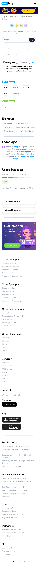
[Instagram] (3, 394)
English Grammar (8, 551)
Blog (3, 17)
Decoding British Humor (11, 466)
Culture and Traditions (10, 511)
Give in (4, 344)
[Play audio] (32, 62)
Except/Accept (7, 313)
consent (25, 107)
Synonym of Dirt (8, 288)
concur (15, 107)
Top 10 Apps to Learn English (13, 487)
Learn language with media (12, 514)
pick (15, 49)
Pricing (4, 379)
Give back (5, 341)
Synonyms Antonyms (25, 17)
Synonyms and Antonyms (12, 529)
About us (5, 363)
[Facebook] (7, 394)
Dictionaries (12, 17)
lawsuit (6, 49)
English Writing (8, 554)
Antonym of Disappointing (12, 276)
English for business (10, 518)
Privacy (5, 375)
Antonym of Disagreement (12, 263)
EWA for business (9, 382)
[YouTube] (15, 394)
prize (16, 54)
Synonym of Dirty (8, 291)
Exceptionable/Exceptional (12, 316)
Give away (6, 338)
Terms (4, 372)
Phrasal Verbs (7, 536)
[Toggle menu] (35, 3)
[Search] (32, 40)
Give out (5, 351)
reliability (25, 49)
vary (5, 93)
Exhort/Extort (7, 326)
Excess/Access (7, 319)
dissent (15, 88)
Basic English (7, 548)
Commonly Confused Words (13, 533)
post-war (7, 54)
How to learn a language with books (15, 446)
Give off (5, 347)
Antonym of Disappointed (12, 273)
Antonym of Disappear (10, 266)
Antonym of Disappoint (11, 270)
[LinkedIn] (19, 394)
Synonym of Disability (10, 294)
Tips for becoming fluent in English (15, 490)
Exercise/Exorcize (9, 322)
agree (6, 107)
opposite (26, 88)
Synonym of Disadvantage (12, 301)
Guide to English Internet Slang (14, 478)
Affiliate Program (8, 369)
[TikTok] (11, 394)
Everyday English (8, 508)
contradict (15, 93)
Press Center (7, 366)
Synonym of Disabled (10, 298)
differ (6, 88)
